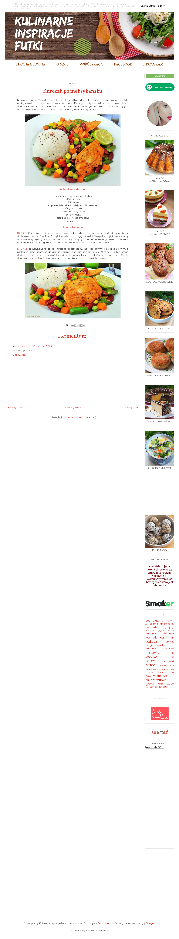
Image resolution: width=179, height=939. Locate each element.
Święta (150, 687)
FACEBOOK (123, 64)
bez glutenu (154, 620)
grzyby (169, 627)
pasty (171, 665)
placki (160, 672)
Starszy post (131, 407)
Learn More (148, 6)
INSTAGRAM (153, 64)
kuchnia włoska (159, 648)
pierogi (149, 672)
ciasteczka (167, 624)
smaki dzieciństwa (159, 677)
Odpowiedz (19, 354)
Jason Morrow (106, 923)
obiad (150, 665)
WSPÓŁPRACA (91, 64)
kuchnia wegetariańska (159, 643)
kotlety (171, 630)
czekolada (151, 627)
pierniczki (169, 669)
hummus (149, 630)
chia (147, 624)
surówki (149, 683)
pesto (148, 669)
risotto (170, 672)
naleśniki (169, 661)
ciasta (154, 624)
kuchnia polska (159, 639)
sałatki (157, 676)
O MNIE (62, 64)
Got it (161, 6)
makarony (152, 652)
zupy (170, 683)
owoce (162, 665)
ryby (148, 676)
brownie (169, 621)
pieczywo (158, 669)
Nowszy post (14, 407)
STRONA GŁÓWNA (30, 64)
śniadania (161, 687)
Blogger (150, 923)
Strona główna (73, 407)
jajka (161, 630)
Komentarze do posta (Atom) (79, 417)
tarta (160, 684)
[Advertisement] (160, 492)
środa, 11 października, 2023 (36, 346)
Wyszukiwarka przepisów (159, 698)
